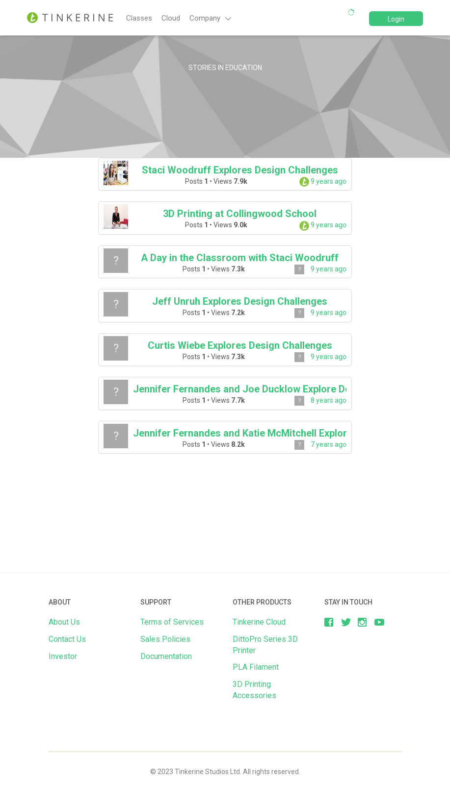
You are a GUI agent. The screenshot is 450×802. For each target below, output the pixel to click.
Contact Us (67, 639)
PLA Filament (256, 667)
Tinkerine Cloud (259, 622)
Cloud (170, 18)
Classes (139, 18)
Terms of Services (172, 622)
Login (396, 19)
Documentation (166, 656)
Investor (63, 656)
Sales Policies (165, 639)
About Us (64, 622)
